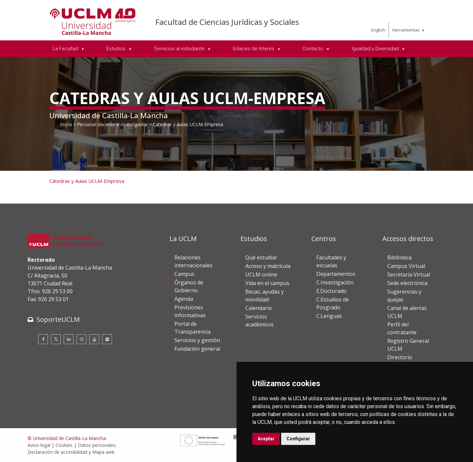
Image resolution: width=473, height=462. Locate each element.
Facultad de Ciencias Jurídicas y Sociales (227, 21)
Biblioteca (399, 257)
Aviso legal (39, 445)
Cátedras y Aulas (68, 181)
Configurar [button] (298, 438)
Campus (184, 273)
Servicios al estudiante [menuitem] (180, 49)
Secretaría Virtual (408, 274)
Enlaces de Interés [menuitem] (254, 49)
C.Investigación (334, 282)
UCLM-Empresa (105, 181)
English (378, 30)
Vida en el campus (267, 283)
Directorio (399, 357)
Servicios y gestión (197, 340)
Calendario (258, 308)
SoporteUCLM (58, 319)
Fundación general (197, 348)
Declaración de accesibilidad (57, 452)
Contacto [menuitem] (314, 49)
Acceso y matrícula (267, 266)
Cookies (64, 445)
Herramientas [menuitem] (406, 30)
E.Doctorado (331, 291)
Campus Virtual (406, 266)
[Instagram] (81, 339)
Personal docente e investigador (112, 124)
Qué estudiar (261, 257)
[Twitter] (56, 339)
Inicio (66, 124)
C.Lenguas (329, 315)
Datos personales (97, 445)
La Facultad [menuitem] (66, 49)
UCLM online (261, 274)
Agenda (183, 298)
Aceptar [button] (266, 438)
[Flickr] (107, 339)
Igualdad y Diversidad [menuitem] (376, 49)
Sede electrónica (407, 283)
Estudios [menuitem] (116, 49)
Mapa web (103, 452)
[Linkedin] (69, 339)
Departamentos (335, 273)
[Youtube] (94, 339)
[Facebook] (43, 339)
